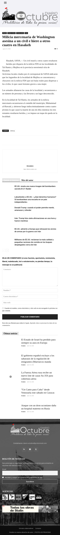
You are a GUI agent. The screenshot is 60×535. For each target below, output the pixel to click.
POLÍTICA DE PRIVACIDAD (43, 532)
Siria (26, 33)
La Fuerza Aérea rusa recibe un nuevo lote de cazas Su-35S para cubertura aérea (37, 375)
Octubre (30, 166)
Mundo (4, 33)
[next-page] (7, 250)
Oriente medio (20, 33)
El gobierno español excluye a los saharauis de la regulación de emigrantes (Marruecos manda (37, 358)
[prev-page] (3, 250)
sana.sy (12, 131)
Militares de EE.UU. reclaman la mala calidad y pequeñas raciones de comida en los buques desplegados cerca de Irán (34, 242)
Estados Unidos (11, 33)
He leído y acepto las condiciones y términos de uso (23, 477)
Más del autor (27, 180)
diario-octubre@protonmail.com (35, 443)
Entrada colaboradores (26, 528)
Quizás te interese (11, 180)
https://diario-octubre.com (30, 169)
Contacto (38, 528)
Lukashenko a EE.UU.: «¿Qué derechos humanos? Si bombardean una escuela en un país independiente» (35, 199)
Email (4, 469)
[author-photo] (30, 163)
